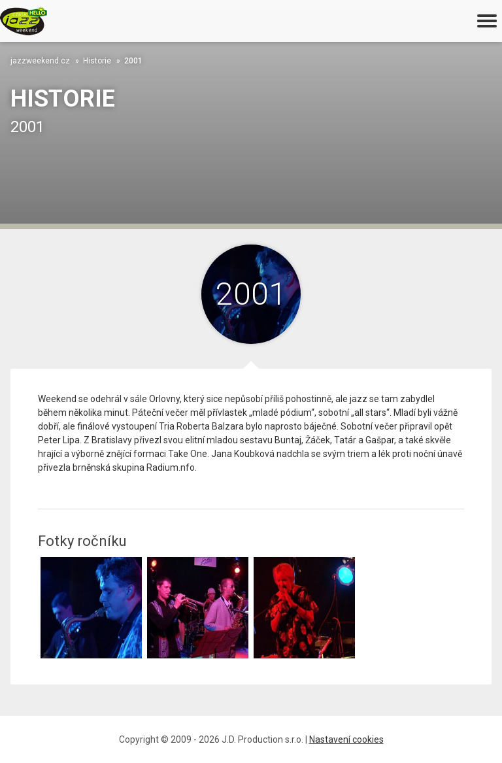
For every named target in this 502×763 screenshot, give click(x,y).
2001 (133, 60)
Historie (97, 60)
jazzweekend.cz (40, 60)
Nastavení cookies (346, 739)
